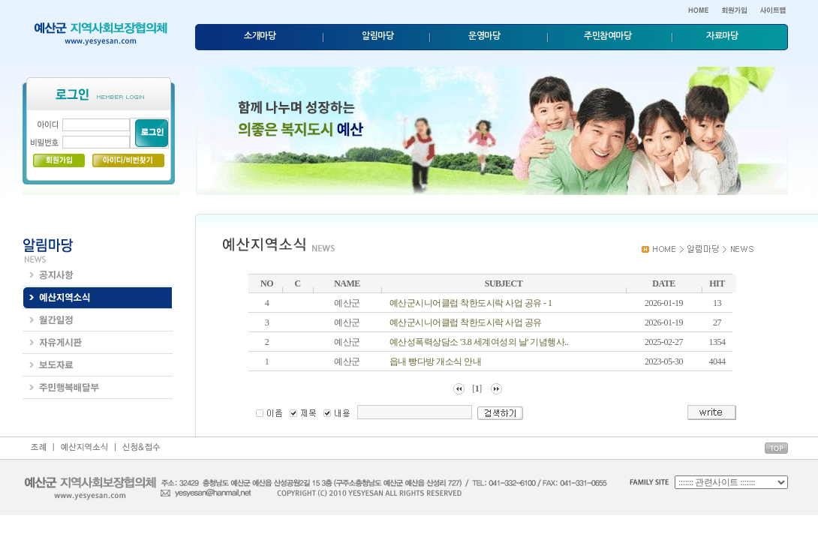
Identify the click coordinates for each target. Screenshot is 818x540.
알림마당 (377, 36)
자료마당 (722, 36)
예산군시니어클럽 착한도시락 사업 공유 (465, 322)
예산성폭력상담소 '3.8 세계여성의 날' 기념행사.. (479, 342)
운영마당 (484, 36)
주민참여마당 (607, 36)
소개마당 (259, 36)
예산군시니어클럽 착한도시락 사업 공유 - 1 (470, 303)
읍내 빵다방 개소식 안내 (435, 361)
